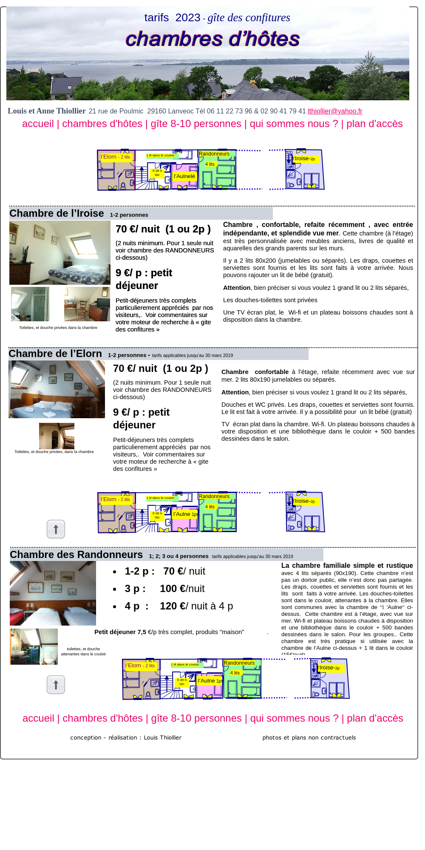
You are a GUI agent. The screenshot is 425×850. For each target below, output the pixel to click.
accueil (39, 123)
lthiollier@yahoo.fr (335, 111)
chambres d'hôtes (103, 123)
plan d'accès (374, 123)
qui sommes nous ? (295, 123)
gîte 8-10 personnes (197, 123)
